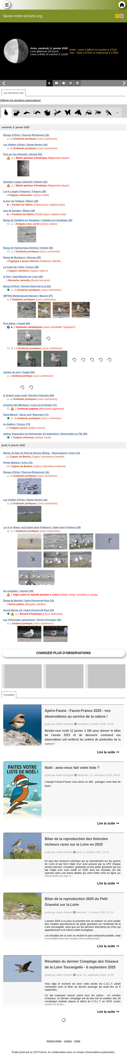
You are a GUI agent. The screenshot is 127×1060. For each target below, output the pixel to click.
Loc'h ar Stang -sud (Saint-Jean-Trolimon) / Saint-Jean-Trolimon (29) (42, 527)
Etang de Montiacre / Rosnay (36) (22, 257)
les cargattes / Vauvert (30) (18, 591)
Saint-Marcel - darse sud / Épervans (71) (26, 414)
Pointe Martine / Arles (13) (18, 462)
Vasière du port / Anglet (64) (19, 372)
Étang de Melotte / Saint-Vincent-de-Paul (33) (28, 600)
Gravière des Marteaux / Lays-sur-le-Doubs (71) (30, 405)
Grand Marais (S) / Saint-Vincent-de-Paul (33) (28, 610)
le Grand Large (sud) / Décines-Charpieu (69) (28, 395)
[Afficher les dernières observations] (20, 100)
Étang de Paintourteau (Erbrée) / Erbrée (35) (28, 248)
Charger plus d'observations (63, 653)
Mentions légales (54, 1041)
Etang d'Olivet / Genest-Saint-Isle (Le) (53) (27, 286)
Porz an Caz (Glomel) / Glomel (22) (22, 154)
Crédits (77, 1041)
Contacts (68, 1041)
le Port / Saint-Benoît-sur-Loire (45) (23, 276)
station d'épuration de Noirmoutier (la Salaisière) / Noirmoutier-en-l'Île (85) (45, 434)
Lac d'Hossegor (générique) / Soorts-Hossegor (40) (32, 619)
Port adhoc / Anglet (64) (16, 323)
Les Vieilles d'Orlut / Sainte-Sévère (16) (25, 144)
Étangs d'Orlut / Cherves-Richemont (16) (26, 135)
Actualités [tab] (8, 694)
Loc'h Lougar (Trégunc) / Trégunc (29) (24, 191)
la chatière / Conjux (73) (16, 424)
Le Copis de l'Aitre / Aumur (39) (21, 267)
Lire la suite (108, 752)
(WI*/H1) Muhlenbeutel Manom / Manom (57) (28, 296)
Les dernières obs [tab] (13, 92)
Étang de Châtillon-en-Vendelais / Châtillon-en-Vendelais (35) (37, 220)
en (122, 16)
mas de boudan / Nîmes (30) (19, 210)
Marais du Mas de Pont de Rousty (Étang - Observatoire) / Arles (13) (41, 453)
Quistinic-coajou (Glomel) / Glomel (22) (25, 182)
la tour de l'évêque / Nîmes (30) (20, 201)
